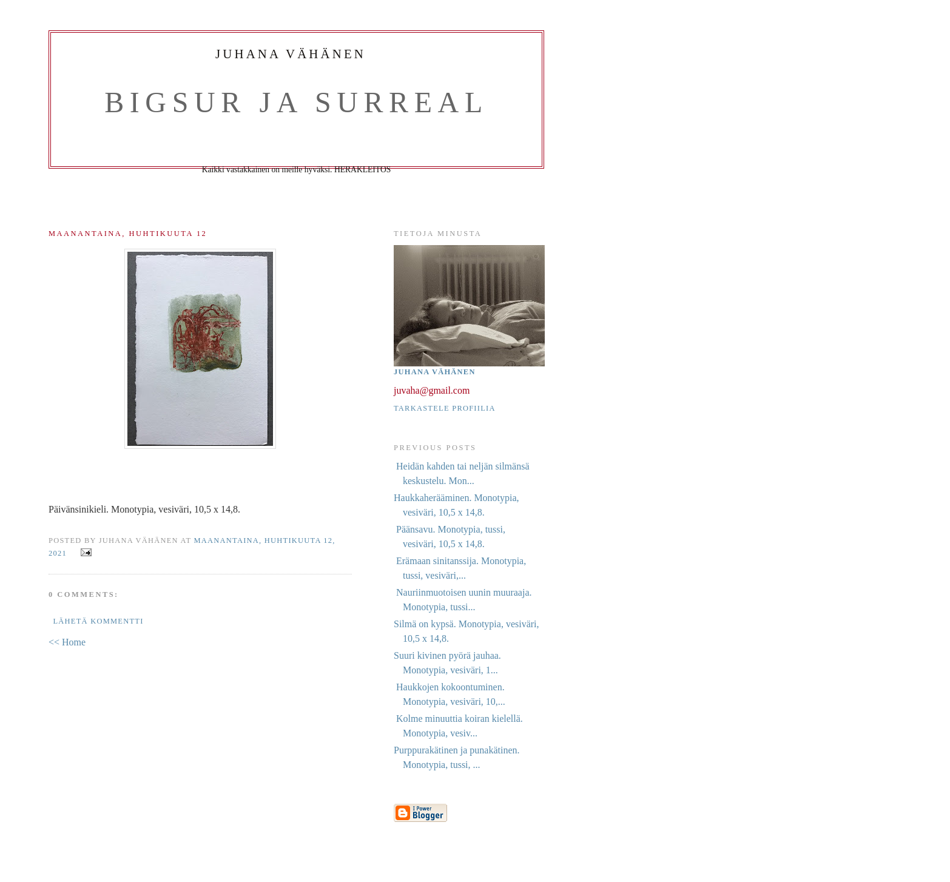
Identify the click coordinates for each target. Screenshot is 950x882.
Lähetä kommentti (98, 621)
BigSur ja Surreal (296, 102)
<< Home (67, 642)
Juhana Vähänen (435, 372)
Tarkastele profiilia (445, 408)
